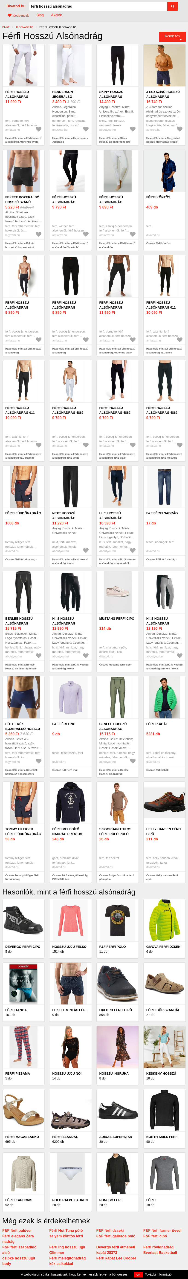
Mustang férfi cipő (116, 618)
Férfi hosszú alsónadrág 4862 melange (161, 412)
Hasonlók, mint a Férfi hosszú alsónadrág (117, 245)
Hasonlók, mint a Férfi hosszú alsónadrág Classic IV (70, 245)
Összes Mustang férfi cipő (115, 664)
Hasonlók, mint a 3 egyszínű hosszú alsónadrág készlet (163, 140)
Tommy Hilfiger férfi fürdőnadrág (23, 831)
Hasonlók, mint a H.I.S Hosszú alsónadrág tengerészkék (117, 561)
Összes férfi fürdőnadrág (20, 559)
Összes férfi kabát (157, 770)
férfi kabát (157, 724)
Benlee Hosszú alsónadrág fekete (19, 623)
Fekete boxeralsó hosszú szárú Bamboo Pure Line (22, 202)
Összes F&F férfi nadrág (161, 559)
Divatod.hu (16, 6)
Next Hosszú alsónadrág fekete (63, 518)
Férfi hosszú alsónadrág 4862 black (114, 412)
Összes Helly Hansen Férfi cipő (162, 877)
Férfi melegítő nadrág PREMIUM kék (67, 834)
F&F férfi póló (112, 947)
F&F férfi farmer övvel (162, 1231)
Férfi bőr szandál (163, 1010)
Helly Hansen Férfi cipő (163, 831)
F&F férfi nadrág (162, 513)
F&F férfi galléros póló (116, 1236)
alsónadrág (24, 27)
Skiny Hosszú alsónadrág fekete (111, 96)
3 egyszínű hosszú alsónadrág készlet (163, 96)
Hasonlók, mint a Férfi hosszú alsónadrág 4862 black (117, 456)
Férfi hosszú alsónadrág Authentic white (20, 96)
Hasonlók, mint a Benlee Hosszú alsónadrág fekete (21, 666)
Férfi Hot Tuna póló (66, 1231)
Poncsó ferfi (111, 1200)
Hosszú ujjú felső (69, 947)
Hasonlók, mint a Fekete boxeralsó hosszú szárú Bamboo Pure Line (19, 247)
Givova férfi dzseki (163, 947)
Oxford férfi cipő (115, 1010)
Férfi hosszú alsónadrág (111, 199)
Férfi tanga (16, 1010)
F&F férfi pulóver (17, 1231)
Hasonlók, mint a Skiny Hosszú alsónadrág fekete (115, 140)
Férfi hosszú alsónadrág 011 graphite (20, 412)
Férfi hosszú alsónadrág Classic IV (64, 202)
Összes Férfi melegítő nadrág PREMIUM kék (69, 877)
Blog (40, 15)
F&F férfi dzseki (110, 1231)
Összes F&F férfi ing (64, 770)
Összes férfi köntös (158, 243)
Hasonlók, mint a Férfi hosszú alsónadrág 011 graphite (23, 456)
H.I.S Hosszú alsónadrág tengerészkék (112, 518)
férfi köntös (158, 197)
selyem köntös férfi (66, 1236)
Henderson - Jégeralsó (63, 94)
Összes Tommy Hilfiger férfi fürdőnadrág (22, 877)
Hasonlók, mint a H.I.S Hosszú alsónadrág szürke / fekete (164, 666)
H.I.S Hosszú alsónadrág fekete (63, 623)
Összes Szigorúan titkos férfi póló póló (116, 877)
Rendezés (172, 36)
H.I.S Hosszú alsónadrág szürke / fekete (160, 623)
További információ (158, 1274)
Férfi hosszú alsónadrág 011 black (161, 307)
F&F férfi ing (63, 724)
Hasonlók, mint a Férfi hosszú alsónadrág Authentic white (23, 140)
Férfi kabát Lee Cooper (116, 1258)
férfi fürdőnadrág (23, 513)
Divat (5, 27)
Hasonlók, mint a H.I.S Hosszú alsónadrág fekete (70, 666)
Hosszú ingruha (114, 1073)
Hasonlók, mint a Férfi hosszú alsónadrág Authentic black (117, 350)
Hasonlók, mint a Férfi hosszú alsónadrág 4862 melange (164, 456)
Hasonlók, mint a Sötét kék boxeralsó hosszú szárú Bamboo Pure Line (21, 774)
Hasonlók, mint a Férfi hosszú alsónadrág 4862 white (70, 456)
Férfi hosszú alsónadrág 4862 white (67, 412)
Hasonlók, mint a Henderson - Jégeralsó (70, 140)
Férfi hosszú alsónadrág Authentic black (114, 307)
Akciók (56, 15)
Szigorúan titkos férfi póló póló (115, 831)
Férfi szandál (65, 1137)
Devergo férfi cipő (22, 947)
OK (138, 1274)
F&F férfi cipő (155, 1236)
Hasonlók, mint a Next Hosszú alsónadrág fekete (70, 561)
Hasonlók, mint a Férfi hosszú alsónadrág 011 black (164, 350)
